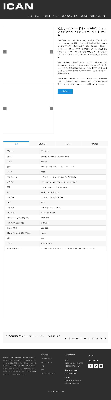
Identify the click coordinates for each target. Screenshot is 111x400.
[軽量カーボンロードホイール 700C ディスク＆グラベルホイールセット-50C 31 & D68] (28, 52)
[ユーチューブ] (101, 366)
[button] (104, 16)
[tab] (16, 143)
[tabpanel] (55, 232)
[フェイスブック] (90, 366)
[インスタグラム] (96, 366)
